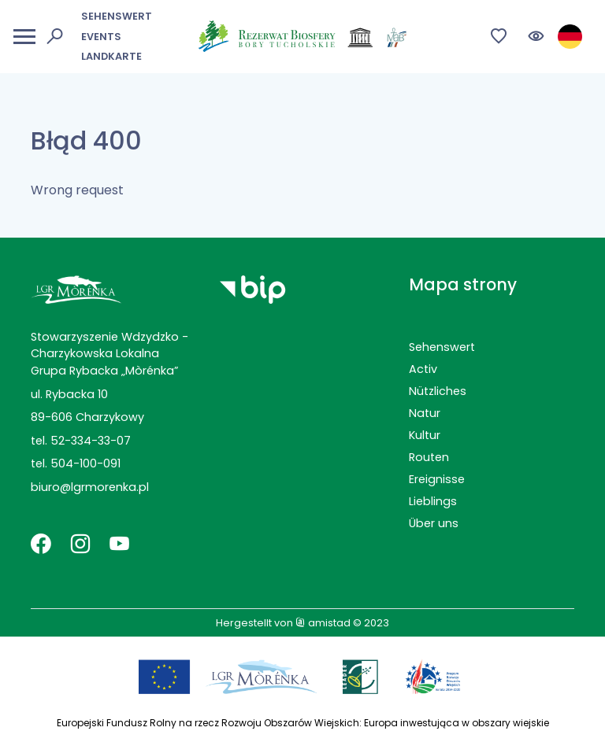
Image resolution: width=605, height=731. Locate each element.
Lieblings (433, 501)
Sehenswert (116, 16)
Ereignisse (437, 479)
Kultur (424, 435)
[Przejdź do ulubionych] (499, 36)
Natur (424, 413)
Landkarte (111, 56)
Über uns (433, 523)
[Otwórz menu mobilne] (24, 36)
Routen (429, 457)
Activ (423, 369)
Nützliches (437, 391)
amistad (323, 622)
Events (101, 36)
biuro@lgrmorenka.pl (90, 487)
